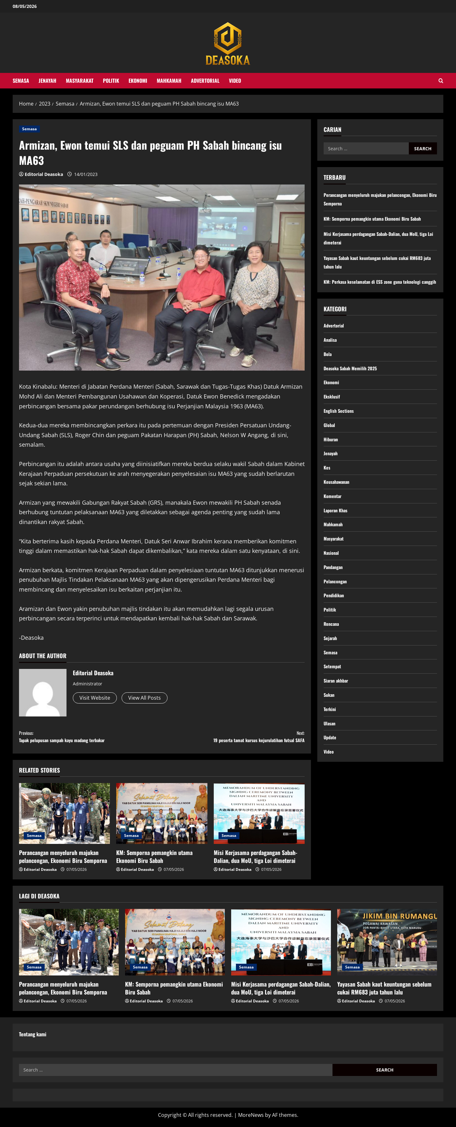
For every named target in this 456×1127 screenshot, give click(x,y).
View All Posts (144, 697)
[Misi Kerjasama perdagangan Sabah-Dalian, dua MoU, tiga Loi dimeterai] (259, 817)
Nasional (332, 579)
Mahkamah (169, 80)
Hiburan (332, 457)
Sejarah (331, 671)
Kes (327, 487)
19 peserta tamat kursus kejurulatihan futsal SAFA (233, 738)
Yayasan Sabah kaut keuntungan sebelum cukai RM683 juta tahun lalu (384, 992)
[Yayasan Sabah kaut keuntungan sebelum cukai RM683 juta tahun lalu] (387, 946)
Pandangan (334, 594)
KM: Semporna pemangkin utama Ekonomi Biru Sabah (154, 860)
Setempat (334, 701)
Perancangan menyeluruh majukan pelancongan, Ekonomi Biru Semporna (63, 860)
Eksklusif (333, 411)
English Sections (340, 426)
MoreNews (251, 1119)
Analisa (331, 350)
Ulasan (330, 762)
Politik (111, 80)
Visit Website (94, 697)
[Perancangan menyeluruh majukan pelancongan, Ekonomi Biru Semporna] (64, 817)
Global (330, 441)
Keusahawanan (338, 503)
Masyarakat (79, 80)
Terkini (331, 747)
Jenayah (47, 80)
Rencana (332, 655)
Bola (328, 365)
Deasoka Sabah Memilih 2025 (353, 380)
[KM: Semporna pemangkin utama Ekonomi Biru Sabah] (161, 817)
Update (331, 777)
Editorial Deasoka (44, 174)
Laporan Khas (337, 533)
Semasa (21, 80)
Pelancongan (337, 609)
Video (235, 80)
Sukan (330, 731)
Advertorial (205, 80)
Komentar (334, 518)
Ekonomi (138, 80)
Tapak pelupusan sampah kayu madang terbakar (90, 738)
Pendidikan (335, 625)
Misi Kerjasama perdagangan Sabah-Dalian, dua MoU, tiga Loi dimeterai (255, 860)
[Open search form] (441, 80)
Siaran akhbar (338, 716)
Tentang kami (32, 1038)
